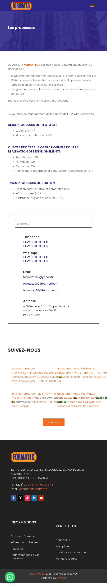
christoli (61, 578)
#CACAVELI (49, 377)
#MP (91, 372)
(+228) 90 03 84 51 (36, 246)
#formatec (34, 397)
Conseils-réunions (22, 536)
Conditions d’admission (71, 552)
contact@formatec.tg (33, 489)
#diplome (41, 393)
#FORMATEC (19, 372)
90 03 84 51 (47, 484)
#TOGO (19, 377)
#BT (80, 372)
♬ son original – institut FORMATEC (39, 381)
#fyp (14, 381)
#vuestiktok (18, 397)
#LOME (28, 377)
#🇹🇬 (59, 377)
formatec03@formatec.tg (40, 290)
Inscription (62, 546)
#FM (74, 372)
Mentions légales (66, 558)
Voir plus (54, 422)
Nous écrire (63, 540)
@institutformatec (23, 368)
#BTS (53, 372)
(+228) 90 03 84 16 (36, 242)
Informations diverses (24, 542)
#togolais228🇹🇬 (67, 397)
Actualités (17, 548)
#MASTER (32, 372)
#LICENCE (44, 372)
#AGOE (37, 377)
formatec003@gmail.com (40, 283)
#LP (85, 372)
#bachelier (64, 372)
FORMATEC (39, 573)
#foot (71, 402)
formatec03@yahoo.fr (38, 277)
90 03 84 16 (31, 484)
